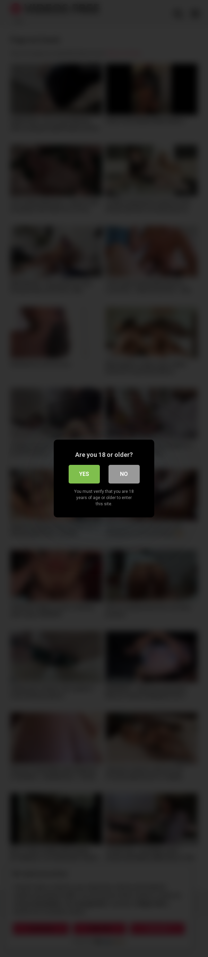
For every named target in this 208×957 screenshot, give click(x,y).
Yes (84, 474)
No (124, 474)
